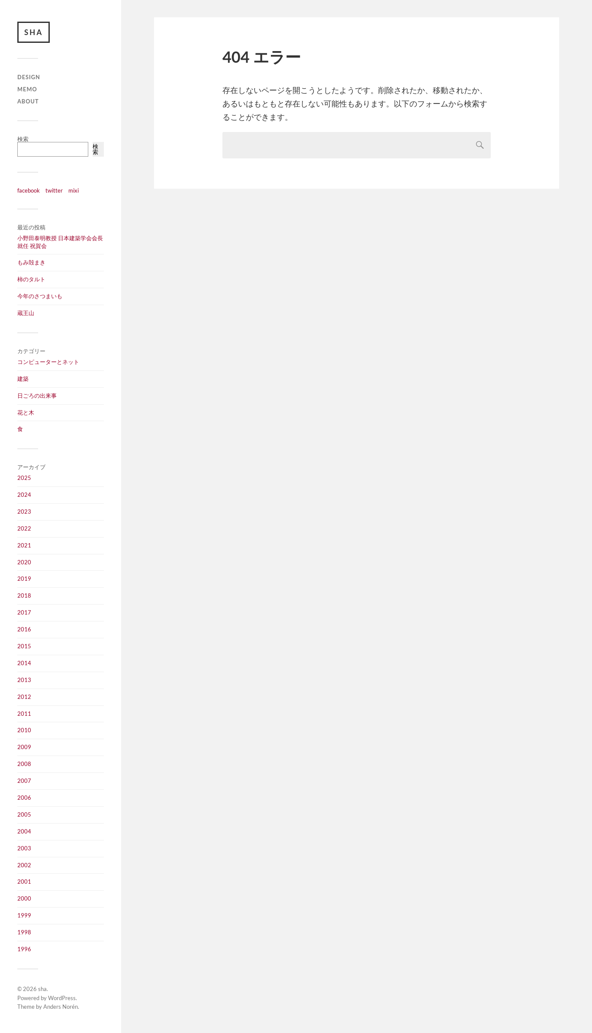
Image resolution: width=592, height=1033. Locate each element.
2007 (24, 780)
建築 (23, 378)
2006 (24, 797)
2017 (24, 612)
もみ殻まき (31, 262)
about (28, 101)
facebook (28, 190)
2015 (24, 646)
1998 (24, 932)
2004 (24, 831)
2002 (24, 865)
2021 (24, 545)
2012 (24, 696)
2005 (24, 814)
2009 (24, 746)
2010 (24, 730)
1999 (24, 915)
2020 (24, 562)
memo (27, 89)
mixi (73, 190)
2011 (24, 713)
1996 (24, 949)
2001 (24, 881)
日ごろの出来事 (37, 395)
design (28, 77)
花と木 (25, 412)
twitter (54, 190)
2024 (24, 494)
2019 (24, 578)
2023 (24, 511)
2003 (24, 848)
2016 (24, 629)
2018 (24, 595)
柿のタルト (31, 279)
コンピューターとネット (48, 361)
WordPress (62, 997)
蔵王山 (25, 312)
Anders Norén (60, 1007)
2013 (24, 679)
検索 (23, 138)
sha (33, 32)
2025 (24, 477)
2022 (24, 528)
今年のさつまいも (39, 296)
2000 (24, 898)
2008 (24, 763)
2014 (24, 663)
